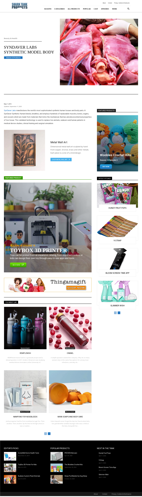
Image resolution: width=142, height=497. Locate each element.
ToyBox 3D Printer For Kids (27, 464)
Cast (96, 9)
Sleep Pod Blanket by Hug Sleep (76, 476)
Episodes (105, 9)
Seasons (47, 9)
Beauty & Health (27, 38)
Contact (110, 3)
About (104, 3)
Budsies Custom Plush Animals (29, 476)
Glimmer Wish (117, 305)
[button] (128, 9)
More (114, 9)
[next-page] (49, 433)
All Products (74, 9)
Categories (59, 9)
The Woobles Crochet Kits (74, 464)
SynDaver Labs (10, 110)
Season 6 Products (13, 57)
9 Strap (117, 240)
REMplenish (25, 353)
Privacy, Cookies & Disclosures (122, 3)
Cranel (70, 353)
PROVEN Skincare (71, 453)
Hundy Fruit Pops (117, 208)
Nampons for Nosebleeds (25, 417)
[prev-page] (45, 433)
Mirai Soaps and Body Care (70, 417)
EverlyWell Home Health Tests (28, 453)
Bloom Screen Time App (117, 273)
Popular (87, 9)
